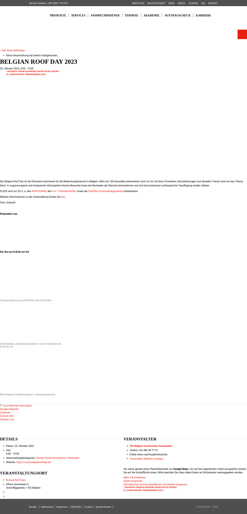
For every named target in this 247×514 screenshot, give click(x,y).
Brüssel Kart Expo (16, 480)
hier (63, 196)
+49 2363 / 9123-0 (57, 3)
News (172, 3)
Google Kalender (9, 409)
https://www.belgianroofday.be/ (34, 462)
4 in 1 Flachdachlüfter (64, 191)
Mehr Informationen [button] (134, 477)
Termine (131, 15)
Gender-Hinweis (103, 507)
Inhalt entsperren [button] (132, 480)
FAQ (203, 3)
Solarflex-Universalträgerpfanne (105, 191)
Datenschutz (47, 507)
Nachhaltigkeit (156, 3)
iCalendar (5, 412)
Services (78, 15)
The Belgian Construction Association (150, 445)
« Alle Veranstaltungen (12, 50)
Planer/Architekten (55, 457)
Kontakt (213, 3)
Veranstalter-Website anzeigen (146, 458)
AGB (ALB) (76, 507)
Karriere (203, 15)
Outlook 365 (7, 416)
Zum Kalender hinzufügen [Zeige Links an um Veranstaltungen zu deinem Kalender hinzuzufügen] (17, 405)
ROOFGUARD (39, 191)
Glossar (193, 3)
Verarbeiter (73, 457)
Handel (40, 457)
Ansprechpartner (105, 15)
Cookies (88, 507)
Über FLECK (138, 3)
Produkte (58, 15)
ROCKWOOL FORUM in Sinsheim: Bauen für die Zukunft (32, 71)
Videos (181, 3)
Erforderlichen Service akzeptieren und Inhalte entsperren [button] (155, 484)
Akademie (151, 15)
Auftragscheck (178, 15)
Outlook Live (7, 419)
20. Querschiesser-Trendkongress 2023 (26, 74)
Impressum (61, 507)
